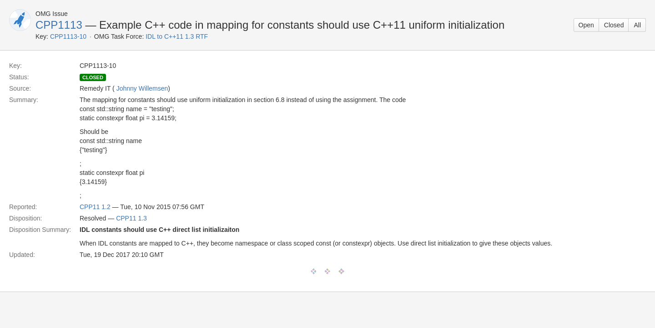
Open (586, 25)
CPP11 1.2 (95, 206)
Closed (614, 25)
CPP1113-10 (68, 36)
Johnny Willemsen (142, 88)
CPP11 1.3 (131, 218)
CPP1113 (58, 25)
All (637, 25)
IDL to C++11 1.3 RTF (177, 36)
